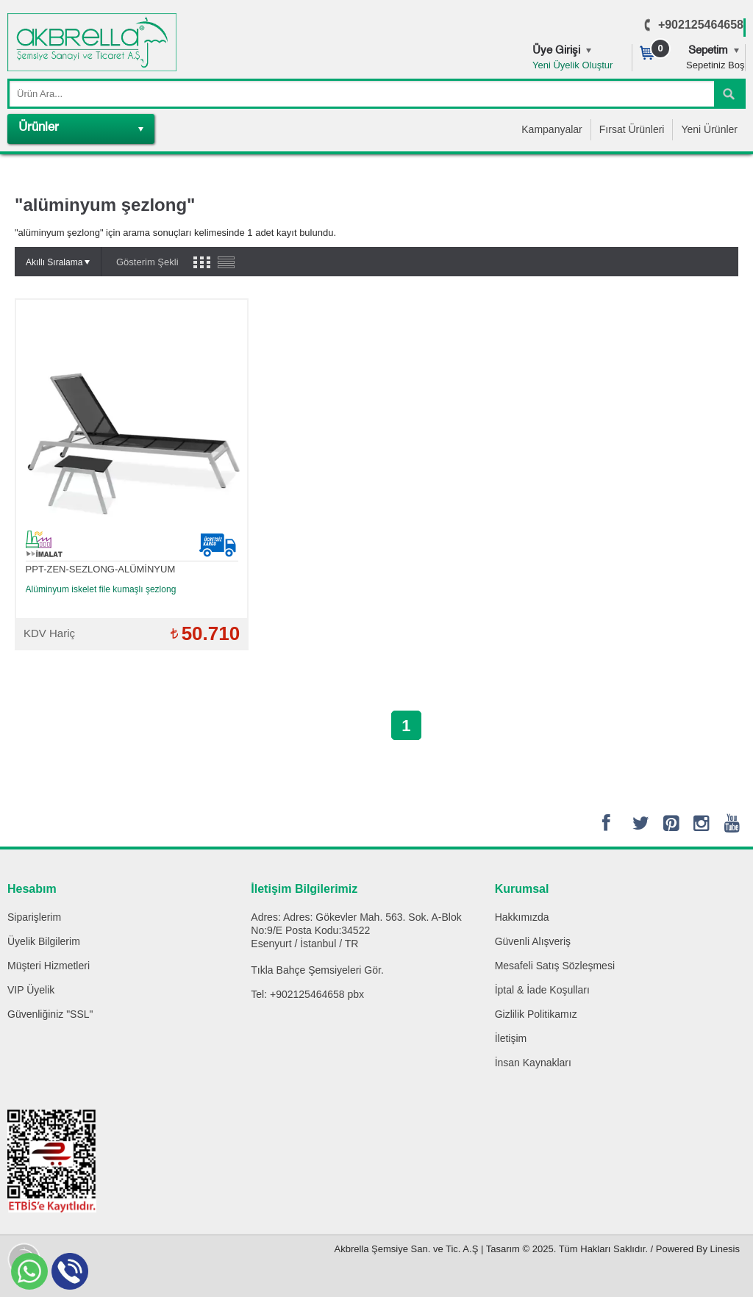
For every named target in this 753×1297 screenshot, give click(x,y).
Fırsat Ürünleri (632, 129)
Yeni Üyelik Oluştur (572, 65)
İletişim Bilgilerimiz (304, 889)
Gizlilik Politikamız (536, 1014)
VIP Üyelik (30, 990)
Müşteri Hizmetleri (48, 965)
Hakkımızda (522, 917)
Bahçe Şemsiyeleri (319, 970)
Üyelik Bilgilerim (43, 941)
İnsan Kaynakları (533, 1062)
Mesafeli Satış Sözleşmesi (555, 965)
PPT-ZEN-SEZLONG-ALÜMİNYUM (101, 569)
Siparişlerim (34, 917)
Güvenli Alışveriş (533, 941)
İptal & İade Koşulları (542, 990)
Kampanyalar (551, 129)
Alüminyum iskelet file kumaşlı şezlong (101, 589)
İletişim (511, 1038)
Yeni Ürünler (709, 129)
